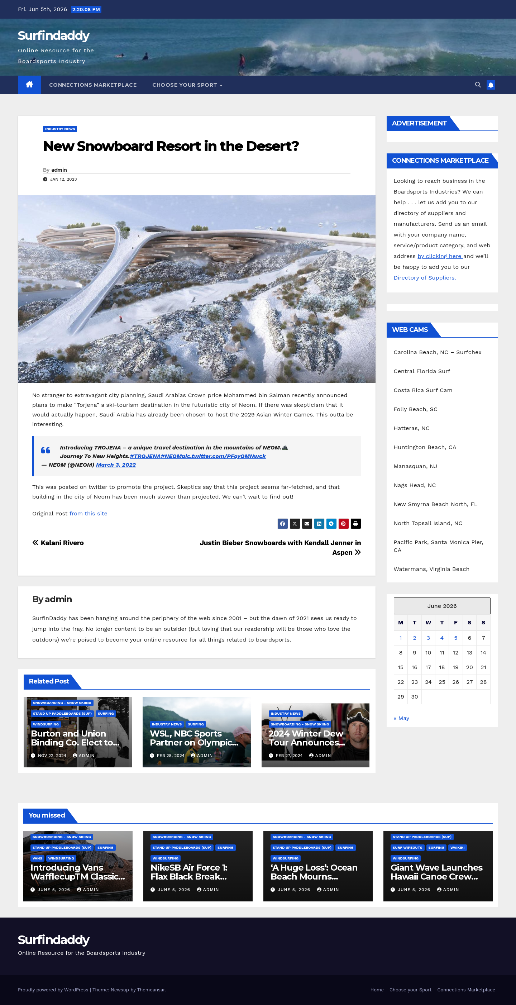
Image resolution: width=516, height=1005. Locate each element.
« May (401, 718)
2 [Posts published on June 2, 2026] (414, 637)
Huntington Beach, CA (425, 447)
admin (59, 170)
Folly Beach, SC (416, 409)
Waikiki (457, 847)
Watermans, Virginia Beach (432, 569)
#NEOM (171, 456)
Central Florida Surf (422, 371)
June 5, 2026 (55, 889)
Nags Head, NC (415, 485)
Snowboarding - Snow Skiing (62, 703)
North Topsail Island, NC (428, 523)
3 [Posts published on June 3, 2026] (428, 637)
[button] (478, 84)
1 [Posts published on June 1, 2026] (401, 637)
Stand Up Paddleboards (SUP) (62, 713)
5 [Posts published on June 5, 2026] (455, 637)
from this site (89, 513)
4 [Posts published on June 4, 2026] (442, 637)
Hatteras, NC (412, 428)
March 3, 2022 (116, 464)
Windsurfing (46, 724)
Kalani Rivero (58, 543)
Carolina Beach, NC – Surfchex (438, 352)
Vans (37, 858)
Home (377, 989)
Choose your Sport (185, 85)
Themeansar (151, 989)
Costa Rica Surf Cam (423, 390)
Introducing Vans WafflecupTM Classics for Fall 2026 (76, 876)
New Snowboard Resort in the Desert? (171, 146)
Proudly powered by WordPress (54, 989)
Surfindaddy (53, 35)
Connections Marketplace (93, 85)
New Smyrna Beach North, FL (436, 504)
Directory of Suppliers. (425, 277)
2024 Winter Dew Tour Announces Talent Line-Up (306, 742)
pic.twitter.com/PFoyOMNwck (224, 456)
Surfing (106, 713)
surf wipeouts (407, 847)
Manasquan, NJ (416, 466)
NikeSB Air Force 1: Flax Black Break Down (188, 876)
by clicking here (440, 256)
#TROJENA (145, 456)
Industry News (60, 129)
